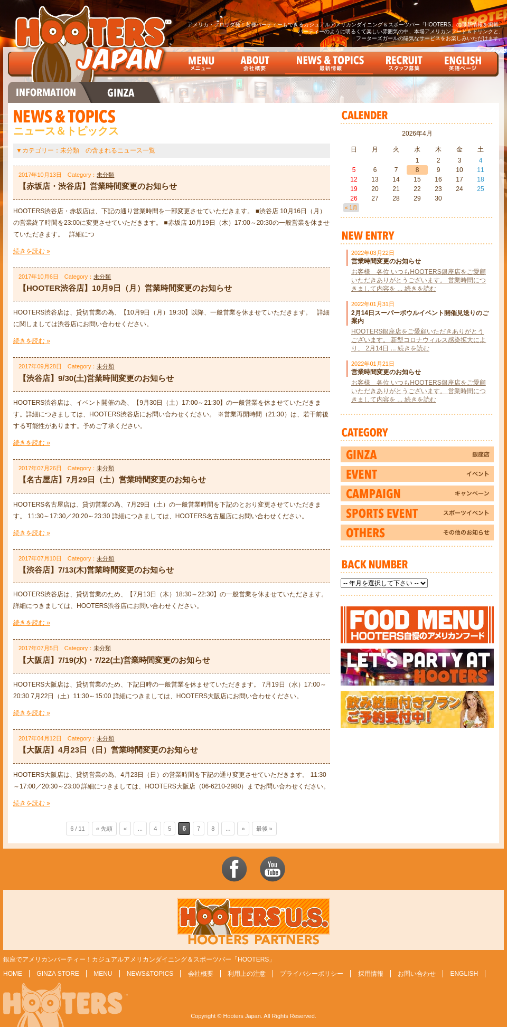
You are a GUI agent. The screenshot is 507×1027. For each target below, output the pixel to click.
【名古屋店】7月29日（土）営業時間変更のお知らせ (112, 479)
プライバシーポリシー (311, 973)
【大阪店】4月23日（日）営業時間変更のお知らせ (108, 749)
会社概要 (200, 973)
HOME (12, 973)
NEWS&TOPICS (150, 973)
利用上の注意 (247, 973)
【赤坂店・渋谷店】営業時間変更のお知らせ (97, 186)
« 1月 (351, 208)
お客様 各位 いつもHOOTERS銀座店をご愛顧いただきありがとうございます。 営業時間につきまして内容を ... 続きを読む (418, 280)
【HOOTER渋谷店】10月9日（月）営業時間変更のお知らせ (125, 287)
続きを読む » (31, 251)
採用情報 (370, 973)
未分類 (105, 175)
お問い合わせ (417, 973)
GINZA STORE (57, 973)
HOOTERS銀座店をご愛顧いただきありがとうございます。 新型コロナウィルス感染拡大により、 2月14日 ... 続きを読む (418, 340)
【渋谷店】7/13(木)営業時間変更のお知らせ (96, 569)
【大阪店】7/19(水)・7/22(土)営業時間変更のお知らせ (114, 659)
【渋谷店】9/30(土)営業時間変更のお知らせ (96, 378)
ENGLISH (464, 973)
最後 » (264, 828)
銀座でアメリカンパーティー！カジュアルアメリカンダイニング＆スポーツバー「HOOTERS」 (139, 959)
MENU (102, 973)
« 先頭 (104, 828)
